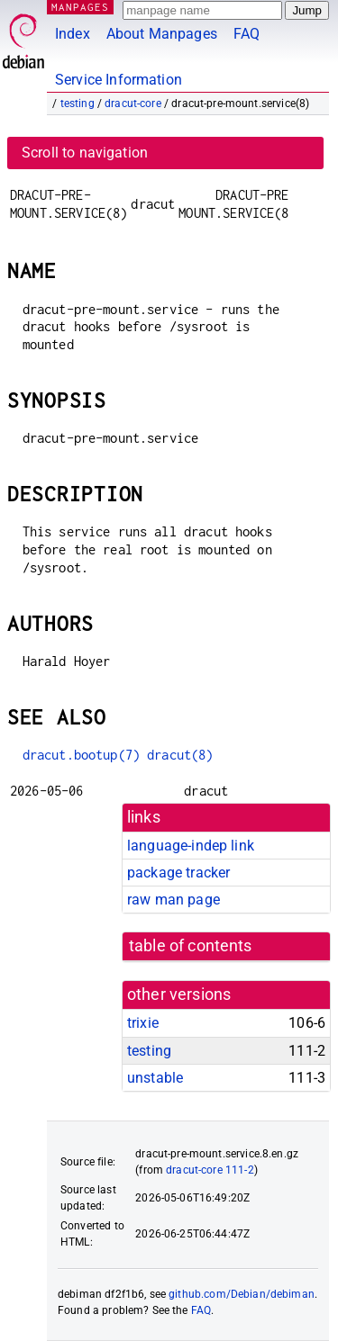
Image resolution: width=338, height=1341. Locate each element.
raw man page (173, 899)
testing (77, 103)
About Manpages (161, 33)
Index (72, 33)
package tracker (178, 872)
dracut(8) (180, 754)
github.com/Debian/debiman (242, 1294)
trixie (143, 1022)
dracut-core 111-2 (210, 1170)
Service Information (118, 79)
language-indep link (190, 845)
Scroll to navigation (85, 152)
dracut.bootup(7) (81, 754)
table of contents (190, 946)
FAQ (246, 33)
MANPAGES (80, 7)
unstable (155, 1077)
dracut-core (133, 103)
